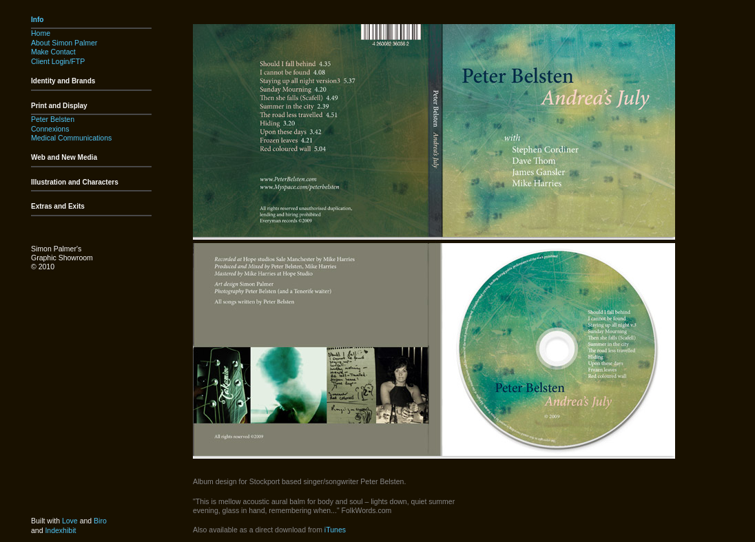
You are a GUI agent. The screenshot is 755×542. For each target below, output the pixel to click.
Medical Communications (71, 138)
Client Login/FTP (58, 61)
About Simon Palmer (64, 43)
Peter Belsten (52, 119)
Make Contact (53, 52)
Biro (100, 521)
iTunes (335, 529)
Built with (46, 521)
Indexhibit (60, 530)
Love (70, 521)
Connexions (50, 129)
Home (40, 33)
